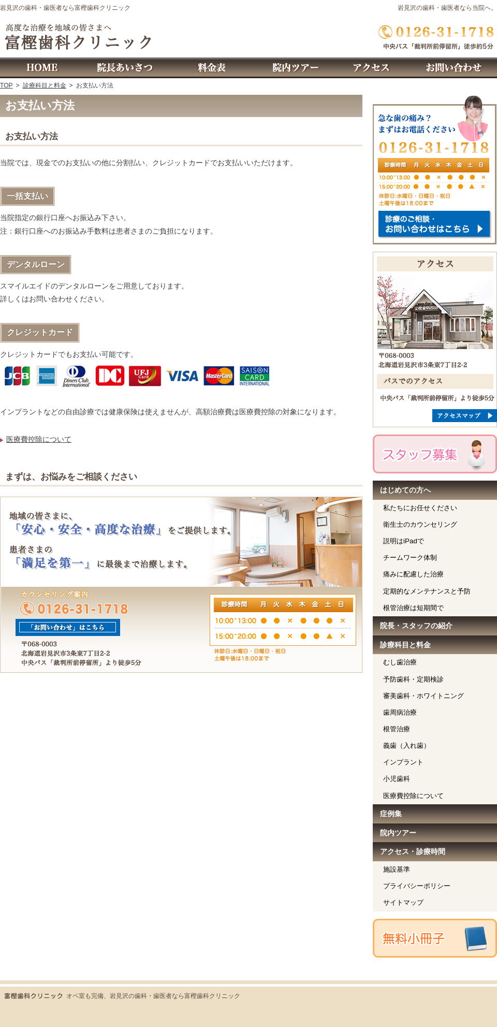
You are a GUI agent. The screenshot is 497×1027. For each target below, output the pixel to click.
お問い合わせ (455, 67)
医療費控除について (38, 439)
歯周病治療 (400, 712)
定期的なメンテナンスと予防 (427, 591)
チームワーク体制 (410, 557)
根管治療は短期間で (413, 608)
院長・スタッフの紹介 (416, 625)
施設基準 (396, 869)
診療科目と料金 (405, 645)
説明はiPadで (403, 541)
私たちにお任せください (420, 508)
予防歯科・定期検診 (413, 679)
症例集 (391, 813)
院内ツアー (398, 833)
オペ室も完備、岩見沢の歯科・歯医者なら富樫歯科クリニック (153, 996)
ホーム (41, 67)
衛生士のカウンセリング (420, 524)
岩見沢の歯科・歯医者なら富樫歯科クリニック (65, 7)
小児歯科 (396, 779)
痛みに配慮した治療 (413, 574)
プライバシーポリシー (416, 886)
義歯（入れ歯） (406, 745)
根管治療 (396, 729)
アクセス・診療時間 (412, 851)
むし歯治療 (400, 662)
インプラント (403, 762)
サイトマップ (403, 902)
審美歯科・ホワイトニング (423, 696)
